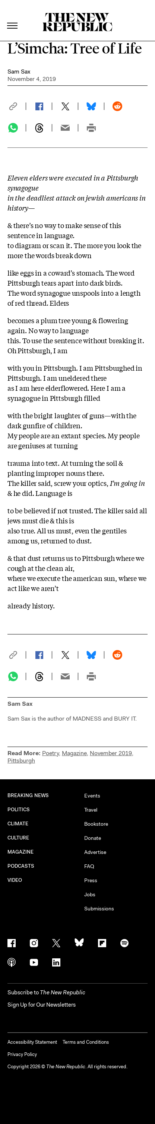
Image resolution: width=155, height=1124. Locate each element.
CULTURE (18, 838)
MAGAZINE (20, 852)
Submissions (99, 908)
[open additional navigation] (12, 17)
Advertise (95, 852)
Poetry (50, 753)
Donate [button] (92, 838)
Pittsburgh (21, 760)
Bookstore (96, 824)
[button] (16, 106)
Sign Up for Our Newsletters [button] (41, 1004)
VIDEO (14, 880)
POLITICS (18, 809)
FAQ (89, 866)
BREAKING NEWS (28, 795)
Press (90, 880)
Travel (90, 809)
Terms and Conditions (86, 1042)
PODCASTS (21, 866)
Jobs (89, 894)
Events (92, 795)
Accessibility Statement (32, 1042)
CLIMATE (18, 824)
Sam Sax (18, 71)
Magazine (74, 753)
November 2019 (111, 753)
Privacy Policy (22, 1054)
